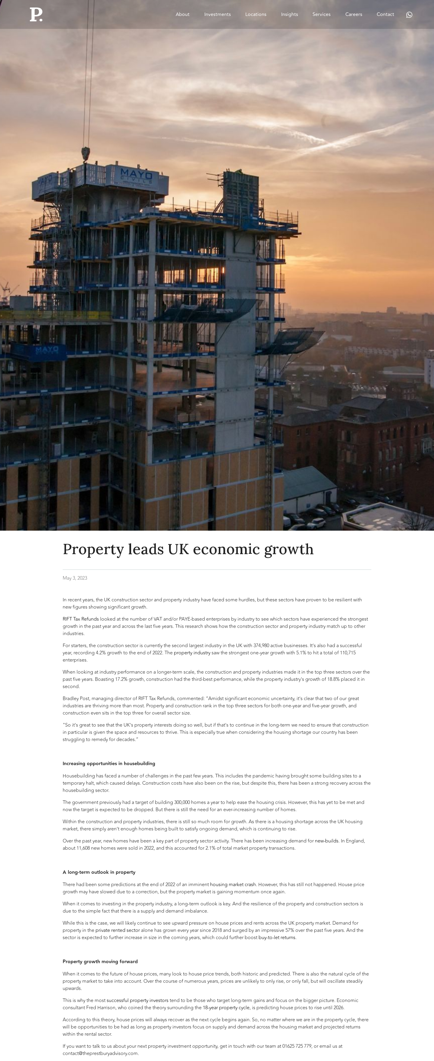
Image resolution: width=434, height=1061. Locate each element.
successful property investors (137, 1000)
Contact (385, 14)
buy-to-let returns (277, 937)
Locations (255, 14)
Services (322, 14)
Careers (353, 14)
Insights (289, 14)
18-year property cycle (226, 1007)
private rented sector (118, 930)
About (183, 14)
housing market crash (233, 884)
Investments (217, 14)
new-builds (326, 841)
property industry (192, 652)
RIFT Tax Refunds (81, 619)
